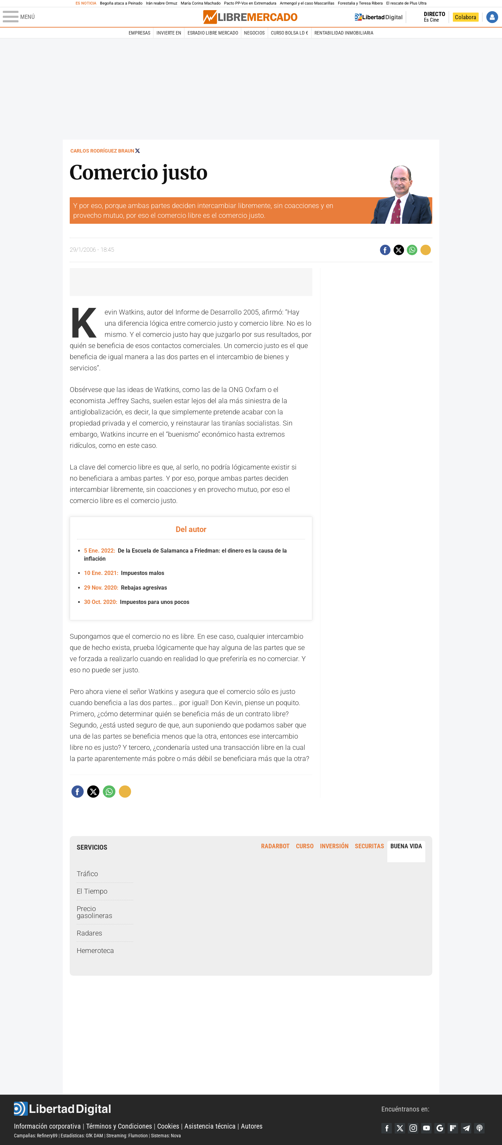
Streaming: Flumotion (127, 1135)
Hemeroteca (95, 950)
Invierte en (169, 33)
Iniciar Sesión (492, 17)
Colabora (465, 17)
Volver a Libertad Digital (378, 17)
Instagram (413, 1128)
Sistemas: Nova (166, 1135)
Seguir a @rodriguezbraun (137, 150)
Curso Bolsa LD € (289, 33)
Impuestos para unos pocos (136, 602)
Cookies (168, 1126)
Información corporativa (47, 1126)
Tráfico (87, 874)
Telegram (466, 1128)
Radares (89, 933)
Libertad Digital (197, 1109)
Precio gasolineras (94, 912)
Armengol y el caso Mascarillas (307, 3)
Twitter (400, 1128)
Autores (252, 1126)
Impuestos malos (124, 573)
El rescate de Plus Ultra (406, 3)
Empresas (139, 33)
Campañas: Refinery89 (36, 1135)
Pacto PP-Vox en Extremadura (250, 3)
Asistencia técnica (210, 1126)
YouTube (426, 1128)
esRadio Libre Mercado (213, 33)
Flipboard (453, 1128)
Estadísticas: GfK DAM (82, 1135)
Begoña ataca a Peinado (121, 3)
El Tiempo (92, 891)
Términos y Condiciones (119, 1126)
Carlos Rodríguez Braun (102, 151)
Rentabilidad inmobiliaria (343, 33)
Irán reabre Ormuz (161, 3)
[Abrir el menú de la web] (102, 17)
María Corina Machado (201, 3)
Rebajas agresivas (125, 587)
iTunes (479, 1128)
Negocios (254, 33)
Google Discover (439, 1128)
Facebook (386, 1128)
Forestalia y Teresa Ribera (360, 3)
